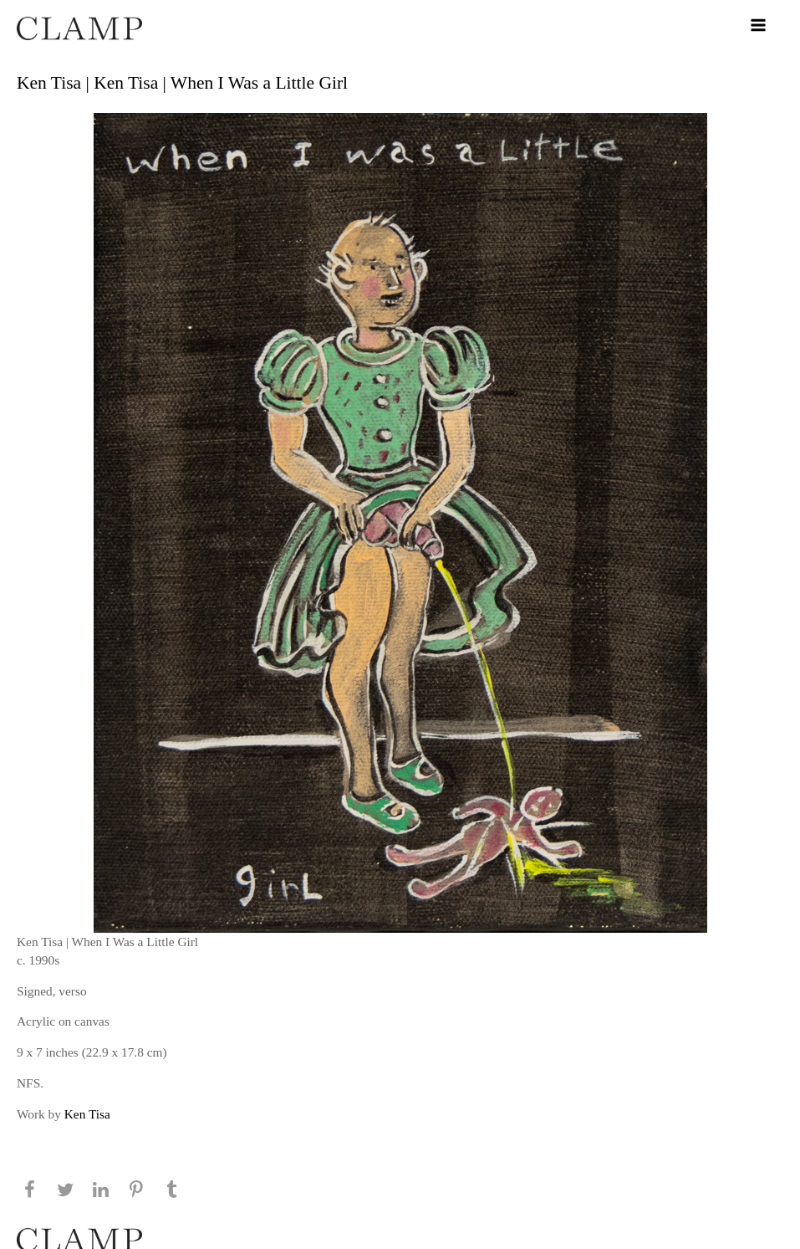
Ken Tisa (87, 1114)
